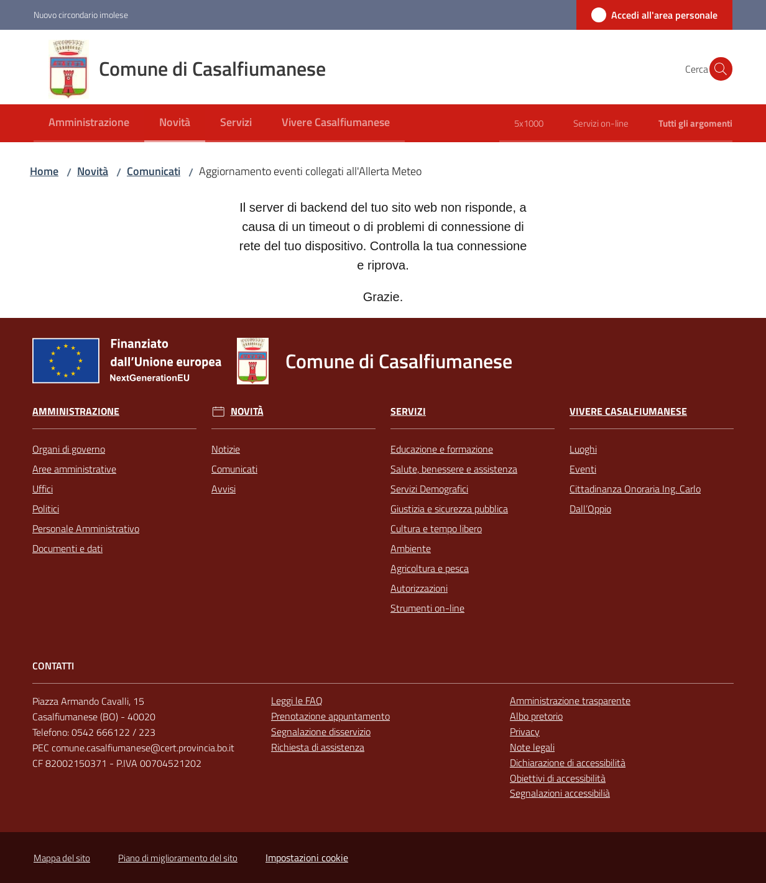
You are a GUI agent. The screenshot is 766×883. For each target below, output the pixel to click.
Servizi (408, 411)
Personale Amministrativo (85, 528)
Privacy (525, 731)
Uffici (42, 488)
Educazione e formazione (441, 449)
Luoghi (583, 449)
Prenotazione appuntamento (330, 716)
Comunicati (153, 171)
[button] (717, 69)
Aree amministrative (74, 468)
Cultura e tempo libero (436, 528)
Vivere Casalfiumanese (628, 411)
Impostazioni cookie (306, 857)
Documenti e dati (67, 548)
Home (44, 171)
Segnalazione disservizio (321, 731)
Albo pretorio (536, 716)
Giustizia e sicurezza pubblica (449, 508)
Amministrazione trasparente (570, 700)
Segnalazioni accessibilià (560, 793)
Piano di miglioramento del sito (178, 858)
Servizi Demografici (429, 488)
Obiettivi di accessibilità (558, 778)
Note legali (532, 747)
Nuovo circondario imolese (81, 14)
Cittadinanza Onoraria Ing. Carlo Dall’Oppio (635, 498)
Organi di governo (68, 449)
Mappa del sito (62, 858)
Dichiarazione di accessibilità (567, 762)
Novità (92, 171)
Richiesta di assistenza (317, 747)
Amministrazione (75, 411)
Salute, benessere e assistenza (453, 468)
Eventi (583, 468)
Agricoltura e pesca (429, 568)
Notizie (225, 449)
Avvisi (223, 488)
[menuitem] (89, 123)
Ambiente (410, 548)
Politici (45, 508)
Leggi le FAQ (297, 700)
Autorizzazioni (419, 588)
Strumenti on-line (427, 607)
